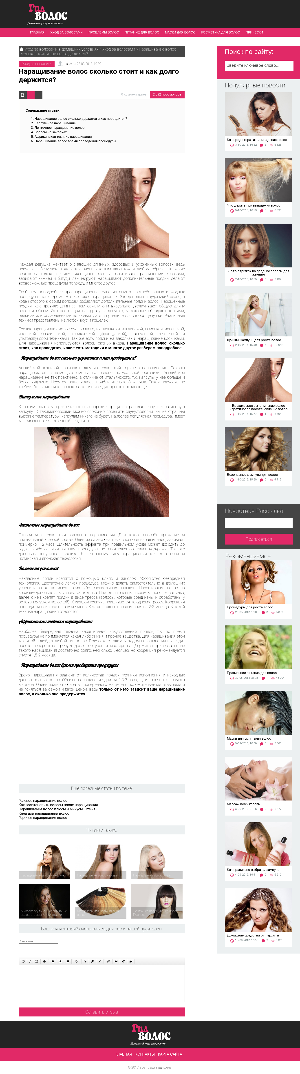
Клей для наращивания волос (44, 813)
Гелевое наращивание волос (43, 800)
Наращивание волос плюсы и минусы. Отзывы (58, 809)
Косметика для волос (220, 32)
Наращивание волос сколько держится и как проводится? (81, 119)
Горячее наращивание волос (43, 818)
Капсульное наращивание (55, 123)
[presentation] (104, 947)
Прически (254, 32)
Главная (37, 32)
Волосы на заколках (51, 132)
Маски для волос (180, 32)
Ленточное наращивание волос (59, 128)
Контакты (145, 1054)
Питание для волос (142, 32)
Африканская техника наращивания (63, 137)
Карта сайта (170, 1054)
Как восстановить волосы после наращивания (58, 805)
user (69, 64)
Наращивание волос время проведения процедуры (75, 141)
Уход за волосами (66, 32)
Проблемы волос (103, 32)
